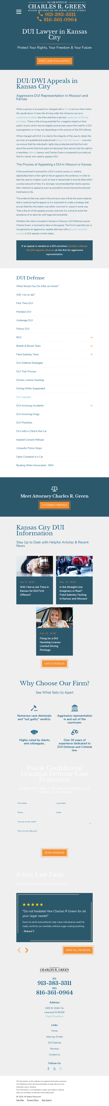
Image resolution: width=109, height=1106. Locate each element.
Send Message (54, 852)
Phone (20, 812)
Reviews (54, 1048)
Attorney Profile (54, 505)
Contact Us (54, 1054)
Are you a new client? (27, 822)
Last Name (61, 803)
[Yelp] (54, 1068)
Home (54, 1030)
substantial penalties (26, 117)
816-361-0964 (57, 19)
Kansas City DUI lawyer (67, 140)
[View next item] (26, 950)
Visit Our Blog (54, 663)
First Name (22, 803)
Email (59, 812)
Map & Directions (54, 1016)
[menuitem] (54, 286)
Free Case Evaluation (54, 61)
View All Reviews (78, 950)
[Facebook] (48, 1068)
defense (33, 152)
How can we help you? (27, 831)
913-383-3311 (57, 14)
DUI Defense (54, 1042)
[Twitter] (60, 1068)
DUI (66, 109)
